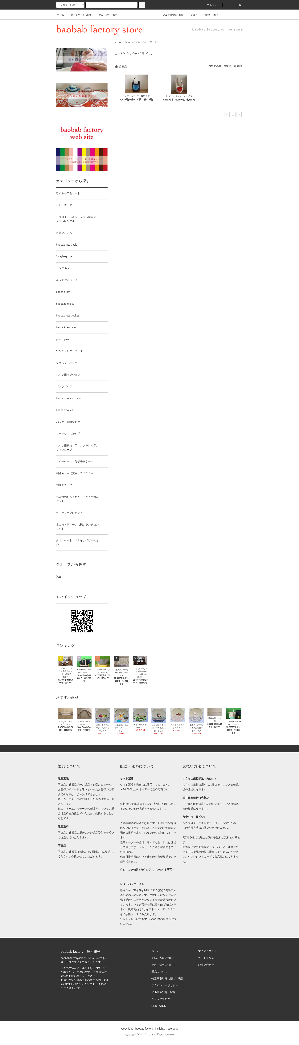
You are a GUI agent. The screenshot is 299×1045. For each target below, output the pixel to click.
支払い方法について (163, 957)
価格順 (227, 65)
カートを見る (206, 957)
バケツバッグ (129, 42)
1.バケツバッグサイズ (147, 42)
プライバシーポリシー (164, 985)
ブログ (191, 15)
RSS (154, 1005)
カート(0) (233, 5)
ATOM (162, 1005)
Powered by (149, 1035)
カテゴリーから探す (79, 15)
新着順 (238, 65)
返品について (159, 971)
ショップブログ (160, 999)
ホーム (60, 15)
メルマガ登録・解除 (170, 15)
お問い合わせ (209, 15)
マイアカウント (207, 951)
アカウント (211, 5)
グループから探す (105, 15)
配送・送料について (163, 964)
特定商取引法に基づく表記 (167, 978)
